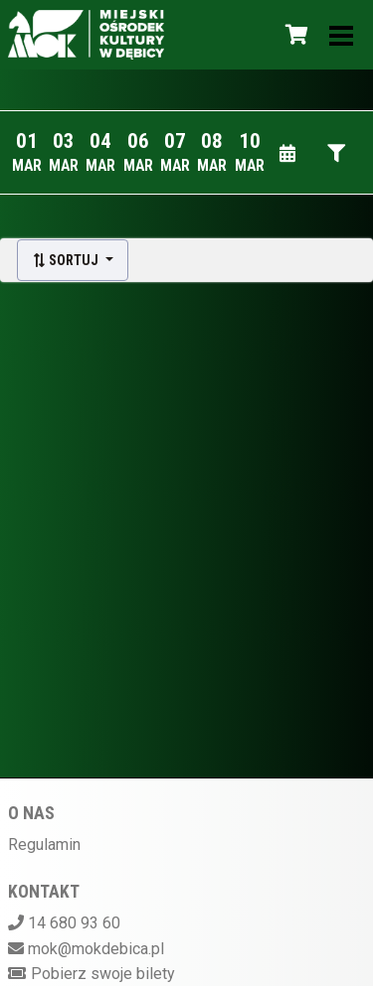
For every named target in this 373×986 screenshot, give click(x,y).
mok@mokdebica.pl (96, 948)
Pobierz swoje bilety (103, 973)
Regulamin (44, 844)
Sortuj (66, 260)
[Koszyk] (293, 35)
